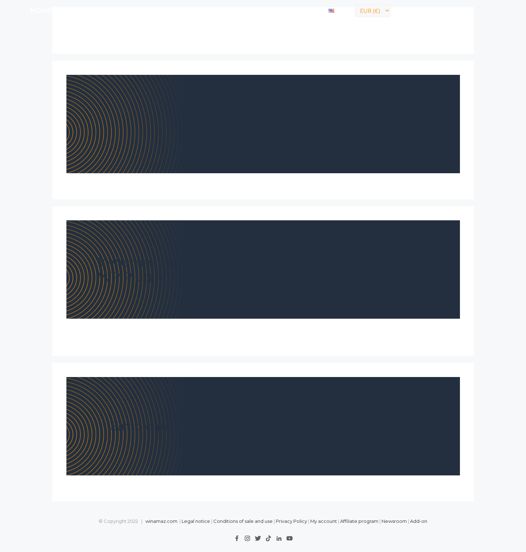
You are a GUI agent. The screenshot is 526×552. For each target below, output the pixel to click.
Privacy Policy (292, 521)
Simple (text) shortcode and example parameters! (263, 426)
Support (263, 10)
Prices (139, 10)
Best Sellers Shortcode (263, 123)
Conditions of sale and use (243, 521)
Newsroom (394, 521)
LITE (67, 10)
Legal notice (196, 521)
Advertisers (214, 10)
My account (323, 521)
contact (304, 10)
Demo (171, 10)
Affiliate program (359, 521)
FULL (91, 10)
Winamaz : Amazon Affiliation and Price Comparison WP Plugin (258, 269)
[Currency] (372, 10)
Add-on (418, 521)
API (113, 10)
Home (41, 10)
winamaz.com (161, 521)
